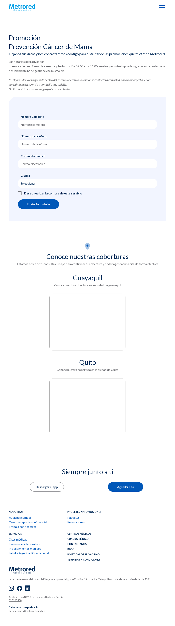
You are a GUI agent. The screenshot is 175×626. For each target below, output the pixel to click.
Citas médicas (18, 539)
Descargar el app (47, 487)
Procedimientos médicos (25, 548)
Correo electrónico (33, 156)
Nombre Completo (32, 116)
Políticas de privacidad (83, 554)
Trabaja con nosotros (23, 526)
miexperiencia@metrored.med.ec (27, 610)
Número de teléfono (34, 136)
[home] (22, 7)
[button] (162, 7)
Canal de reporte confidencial (28, 522)
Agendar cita (125, 487)
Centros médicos (79, 533)
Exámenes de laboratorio (25, 544)
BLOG (70, 549)
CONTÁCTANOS (77, 544)
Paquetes (73, 517)
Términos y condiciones (84, 559)
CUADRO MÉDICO (78, 538)
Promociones (76, 522)
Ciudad (25, 175)
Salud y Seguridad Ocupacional (29, 553)
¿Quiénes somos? (20, 517)
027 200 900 (15, 600)
